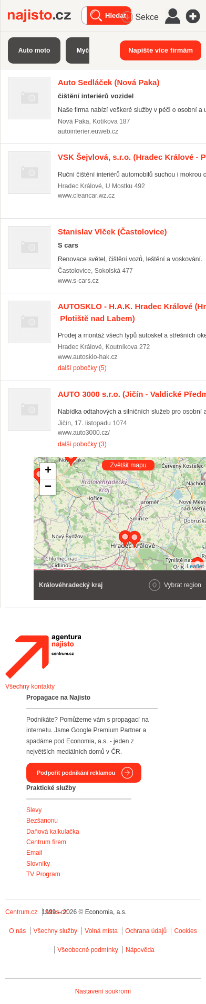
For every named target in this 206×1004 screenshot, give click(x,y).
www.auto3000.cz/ (84, 432)
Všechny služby (56, 931)
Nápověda (140, 950)
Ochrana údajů (146, 931)
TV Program (43, 874)
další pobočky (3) (82, 444)
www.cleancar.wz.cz (86, 195)
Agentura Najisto (43, 656)
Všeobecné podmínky (87, 950)
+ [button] (48, 471)
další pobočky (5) (82, 368)
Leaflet (195, 566)
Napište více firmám (160, 50)
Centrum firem (46, 842)
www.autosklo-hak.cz (88, 357)
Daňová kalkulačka (52, 831)
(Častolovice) (112, 231)
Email (34, 852)
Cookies (185, 931)
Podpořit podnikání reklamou (76, 773)
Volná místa (101, 931)
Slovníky (38, 863)
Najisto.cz (44, 16)
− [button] (48, 487)
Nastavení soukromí (103, 991)
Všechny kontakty (30, 686)
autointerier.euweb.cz (88, 131)
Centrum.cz (21, 912)
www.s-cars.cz (78, 280)
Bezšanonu (42, 820)
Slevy (34, 810)
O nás (17, 931)
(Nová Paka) (108, 82)
